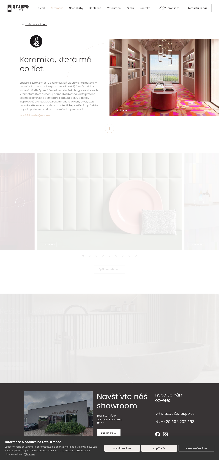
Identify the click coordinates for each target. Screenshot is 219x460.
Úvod (41, 8)
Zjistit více (29, 454)
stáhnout (121, 110)
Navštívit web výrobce (34, 115)
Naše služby (76, 8)
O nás (130, 8)
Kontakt (145, 8)
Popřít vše (159, 448)
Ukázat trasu (108, 433)
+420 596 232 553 (177, 421)
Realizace (95, 8)
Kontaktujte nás (197, 8)
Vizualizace (114, 8)
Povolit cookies (122, 448)
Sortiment (57, 8)
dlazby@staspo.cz (177, 413)
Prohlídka (169, 8)
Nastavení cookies (196, 448)
